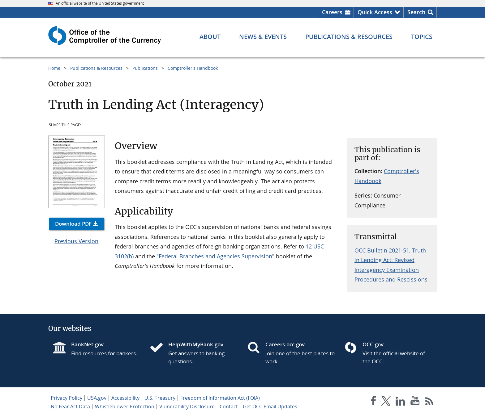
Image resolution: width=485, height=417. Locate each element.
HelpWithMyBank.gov (195, 344)
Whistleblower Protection (124, 406)
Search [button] (416, 12)
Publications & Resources (96, 68)
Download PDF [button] (73, 223)
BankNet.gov (87, 344)
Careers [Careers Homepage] (332, 12)
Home (54, 68)
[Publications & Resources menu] (349, 36)
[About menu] (210, 36)
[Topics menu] (421, 36)
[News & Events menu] (262, 36)
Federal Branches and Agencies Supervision (215, 256)
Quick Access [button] (375, 12)
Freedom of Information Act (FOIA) (220, 397)
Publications (145, 68)
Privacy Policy (66, 397)
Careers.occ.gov (285, 344)
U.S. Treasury (159, 397)
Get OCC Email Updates (270, 406)
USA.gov (96, 397)
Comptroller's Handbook (193, 68)
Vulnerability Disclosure (187, 406)
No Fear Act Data (70, 406)
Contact (229, 406)
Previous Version (76, 241)
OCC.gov (373, 344)
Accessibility (125, 397)
